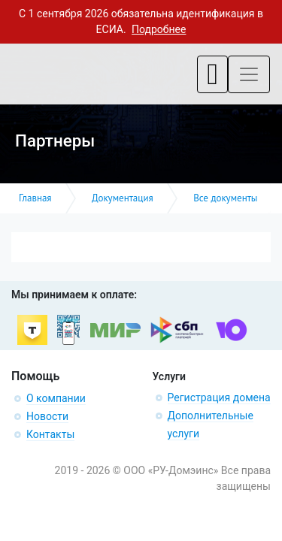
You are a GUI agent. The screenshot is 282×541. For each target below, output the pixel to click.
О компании (56, 398)
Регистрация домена (219, 397)
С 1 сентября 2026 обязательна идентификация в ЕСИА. (141, 21)
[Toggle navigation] (212, 74)
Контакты (50, 434)
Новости (47, 416)
